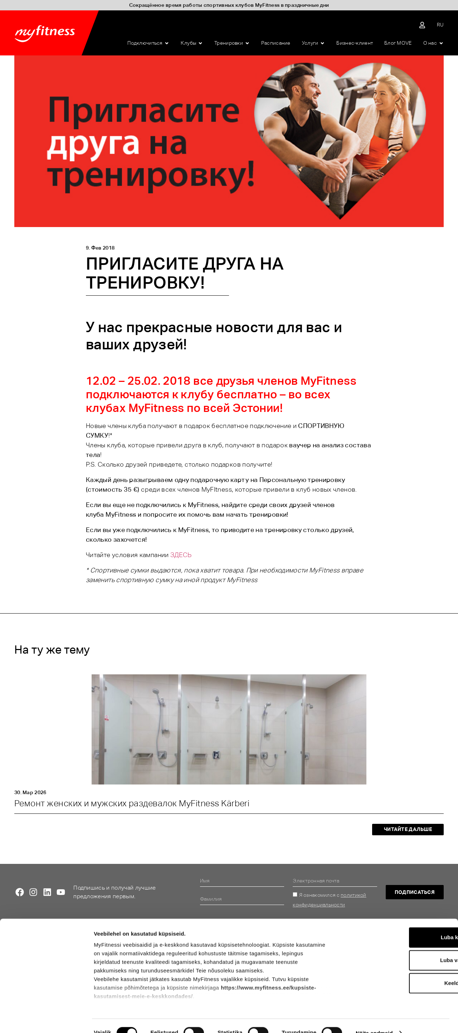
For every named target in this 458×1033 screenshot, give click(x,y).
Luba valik (398, 946)
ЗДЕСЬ (181, 555)
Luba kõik (398, 923)
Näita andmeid (374, 1019)
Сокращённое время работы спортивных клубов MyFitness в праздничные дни (229, 5)
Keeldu (398, 969)
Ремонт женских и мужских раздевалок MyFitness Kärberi (131, 803)
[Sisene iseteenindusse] (422, 25)
